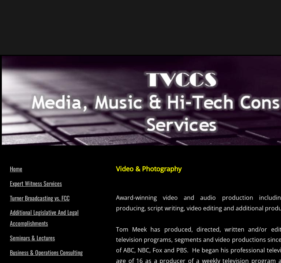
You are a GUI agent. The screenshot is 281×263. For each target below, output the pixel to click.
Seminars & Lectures (32, 237)
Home (16, 168)
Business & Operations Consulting (46, 252)
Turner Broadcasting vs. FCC (40, 198)
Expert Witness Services (36, 183)
